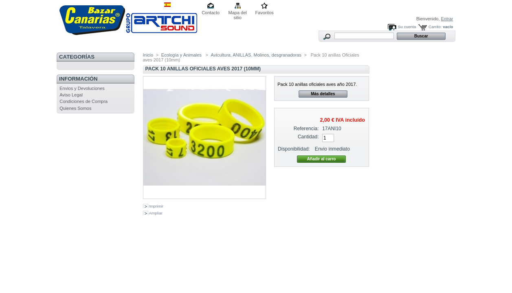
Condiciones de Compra (83, 101)
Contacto (211, 12)
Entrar (447, 18)
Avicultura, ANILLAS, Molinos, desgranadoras (256, 54)
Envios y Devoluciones (82, 88)
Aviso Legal (71, 94)
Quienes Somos (75, 108)
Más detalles (323, 94)
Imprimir (156, 206)
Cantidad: (308, 137)
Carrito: (435, 26)
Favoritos (264, 12)
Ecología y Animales (182, 54)
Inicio (148, 54)
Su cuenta (407, 26)
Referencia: (306, 128)
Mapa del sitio (238, 13)
